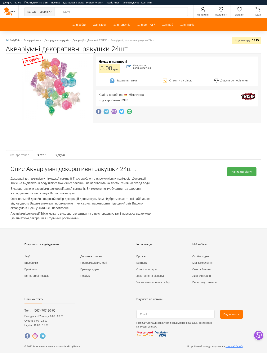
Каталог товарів (37, 11)
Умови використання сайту (153, 282)
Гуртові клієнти (94, 2)
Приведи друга (130, 2)
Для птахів (187, 24)
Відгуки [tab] (60, 155)
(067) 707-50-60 (44, 310)
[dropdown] (258, 335)
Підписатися (231, 314)
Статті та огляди (146, 269)
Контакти (146, 2)
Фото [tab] (42, 155)
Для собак (79, 24)
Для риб (167, 24)
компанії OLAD (234, 346)
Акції (27, 256)
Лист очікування (202, 275)
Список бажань (201, 269)
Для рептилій (146, 24)
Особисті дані (200, 256)
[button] (54, 87)
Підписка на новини (149, 299)
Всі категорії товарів (36, 275)
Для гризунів (121, 24)
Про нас (55, 2)
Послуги (85, 275)
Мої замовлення (202, 262)
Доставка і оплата (73, 2)
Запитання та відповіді (150, 275)
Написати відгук (241, 171)
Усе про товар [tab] (19, 155)
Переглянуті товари (204, 282)
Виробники (31, 262)
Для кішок (99, 24)
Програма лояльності (93, 262)
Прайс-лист (112, 2)
